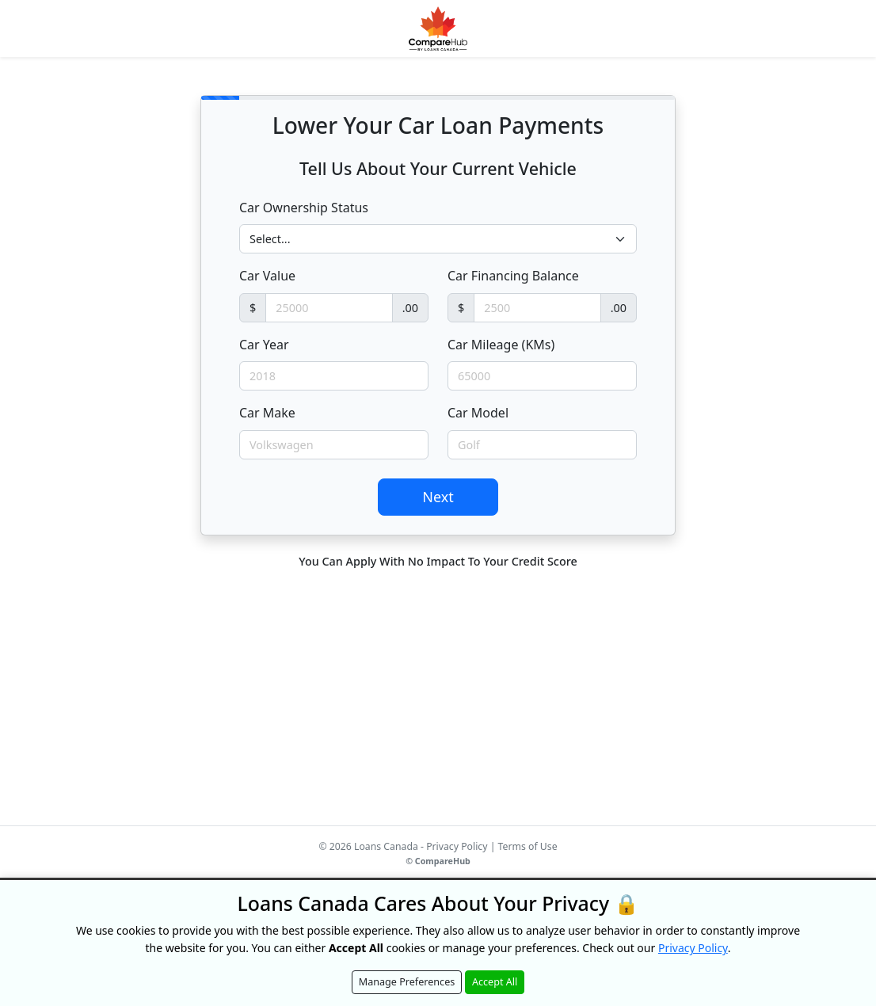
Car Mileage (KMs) (501, 344)
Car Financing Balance (513, 275)
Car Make (267, 412)
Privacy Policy (456, 846)
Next (438, 496)
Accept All (494, 982)
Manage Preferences (407, 982)
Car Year (264, 344)
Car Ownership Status (303, 207)
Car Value (267, 275)
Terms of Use (528, 846)
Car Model (478, 412)
